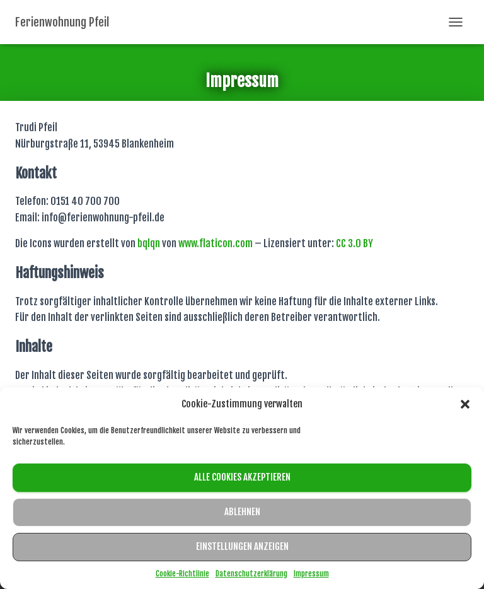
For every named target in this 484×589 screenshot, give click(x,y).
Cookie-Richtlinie (182, 573)
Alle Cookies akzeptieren (242, 477)
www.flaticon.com (215, 243)
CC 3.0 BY (354, 243)
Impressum (311, 573)
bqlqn (148, 243)
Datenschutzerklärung (251, 573)
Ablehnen (242, 512)
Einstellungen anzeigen (242, 546)
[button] (465, 404)
